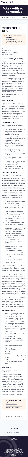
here (8, 91)
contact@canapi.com (14, 439)
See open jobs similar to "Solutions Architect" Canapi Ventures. (14, 37)
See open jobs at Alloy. (11, 34)
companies (7, 13)
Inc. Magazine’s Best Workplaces (14, 82)
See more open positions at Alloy (14, 411)
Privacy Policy (14, 453)
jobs (2, 13)
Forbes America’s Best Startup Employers (13, 83)
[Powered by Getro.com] (14, 424)
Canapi (8, 2)
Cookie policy (16, 427)
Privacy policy (10, 427)
